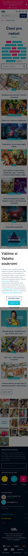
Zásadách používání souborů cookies (12, 292)
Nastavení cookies (8, 289)
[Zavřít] (26, 250)
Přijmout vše (5, 281)
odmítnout (15, 291)
